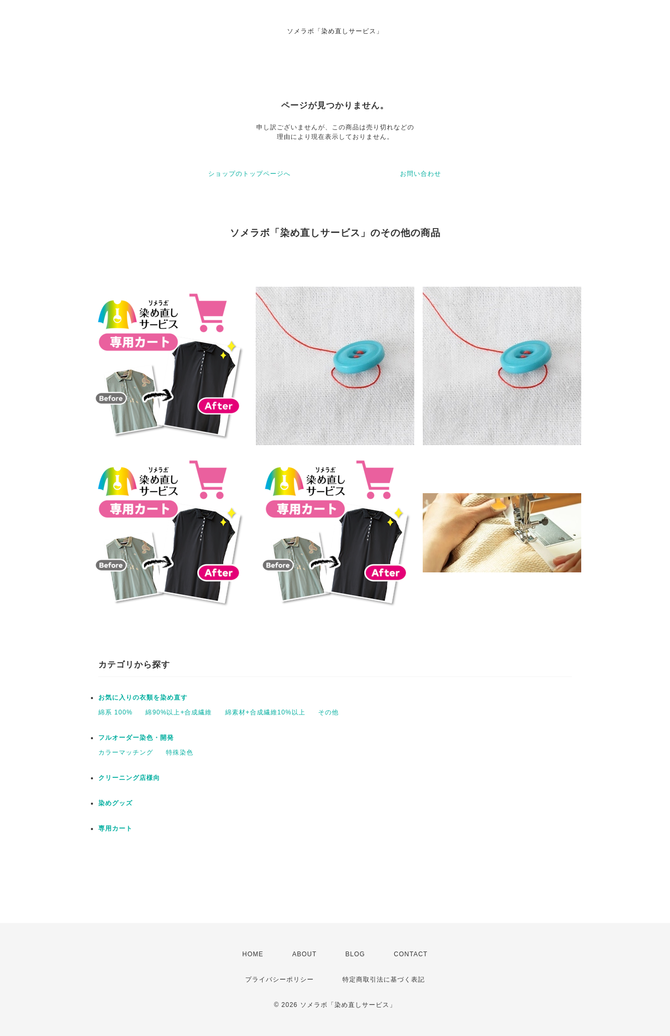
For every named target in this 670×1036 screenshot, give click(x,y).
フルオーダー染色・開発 (136, 737)
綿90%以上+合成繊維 (178, 712)
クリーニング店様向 (129, 777)
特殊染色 (179, 752)
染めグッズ (115, 803)
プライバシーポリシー (279, 979)
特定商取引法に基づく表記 (383, 979)
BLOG (355, 954)
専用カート (115, 828)
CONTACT (410, 954)
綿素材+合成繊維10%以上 (265, 712)
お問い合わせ (420, 173)
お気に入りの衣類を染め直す (143, 697)
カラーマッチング (125, 752)
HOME (253, 954)
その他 (328, 712)
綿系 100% (115, 712)
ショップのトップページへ (249, 173)
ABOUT (304, 954)
